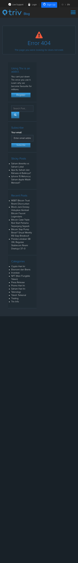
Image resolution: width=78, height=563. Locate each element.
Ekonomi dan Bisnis (20, 270)
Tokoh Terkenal (18, 295)
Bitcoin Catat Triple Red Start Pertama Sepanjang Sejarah (20, 223)
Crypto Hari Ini (18, 266)
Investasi (15, 273)
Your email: (16, 132)
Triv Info (15, 302)
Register (20, 95)
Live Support (17, 5)
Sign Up (49, 4)
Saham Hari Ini (18, 289)
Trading (14, 298)
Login (34, 5)
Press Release (18, 282)
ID (63, 5)
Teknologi (16, 292)
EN (68, 5)
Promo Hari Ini (18, 286)
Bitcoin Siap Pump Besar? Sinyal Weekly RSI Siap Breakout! (21, 232)
